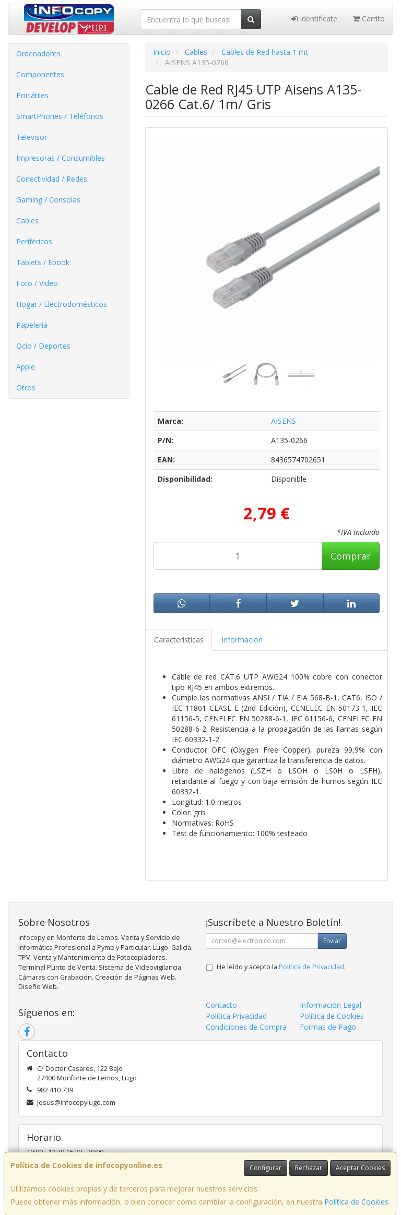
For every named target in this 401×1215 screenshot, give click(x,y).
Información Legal (330, 1005)
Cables (27, 220)
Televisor (31, 137)
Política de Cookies (356, 1202)
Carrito (369, 18)
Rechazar (308, 1167)
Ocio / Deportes (43, 346)
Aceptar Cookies (360, 1167)
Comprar (351, 556)
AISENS (283, 421)
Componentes (40, 74)
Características (179, 640)
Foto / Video (37, 283)
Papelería (32, 325)
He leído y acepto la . (281, 966)
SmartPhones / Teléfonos (59, 116)
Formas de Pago (328, 1027)
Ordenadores (38, 53)
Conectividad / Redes (51, 179)
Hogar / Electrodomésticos (61, 304)
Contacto (221, 1005)
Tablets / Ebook (42, 262)
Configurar (265, 1167)
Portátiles (32, 95)
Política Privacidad (236, 1016)
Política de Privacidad (311, 966)
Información (242, 640)
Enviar (332, 940)
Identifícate (314, 18)
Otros (26, 387)
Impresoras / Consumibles (60, 158)
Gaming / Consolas (48, 200)
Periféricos (34, 241)
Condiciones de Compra (246, 1027)
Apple (25, 367)
